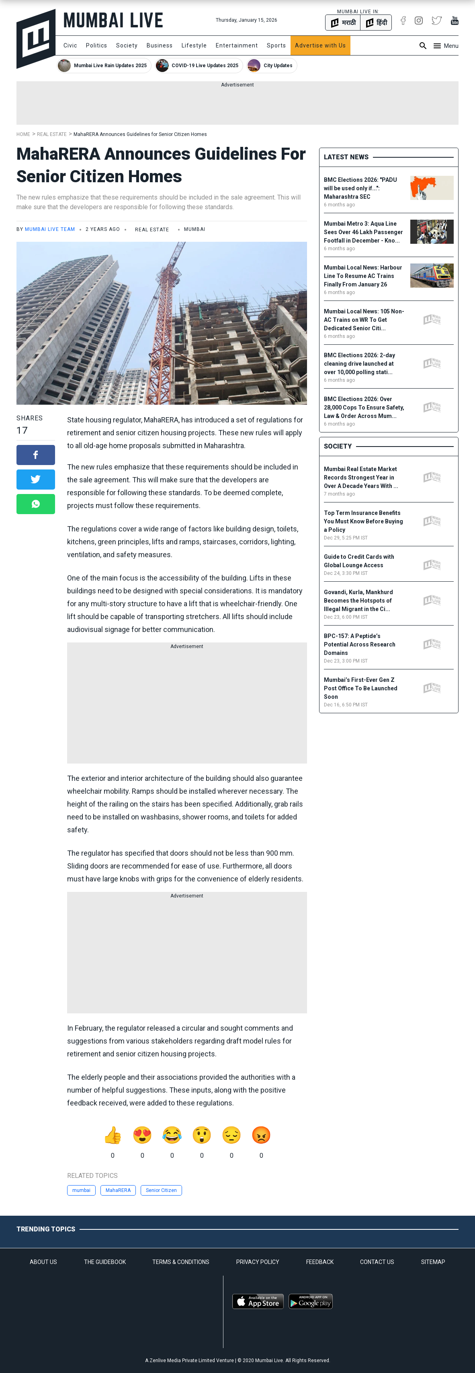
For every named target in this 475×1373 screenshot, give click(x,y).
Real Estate (52, 134)
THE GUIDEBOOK (105, 1262)
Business (160, 45)
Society (127, 45)
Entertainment (237, 45)
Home (23, 134)
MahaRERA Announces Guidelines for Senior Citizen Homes (140, 134)
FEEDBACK (320, 1262)
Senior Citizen (161, 1190)
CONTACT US (377, 1262)
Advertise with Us (320, 45)
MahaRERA (118, 1190)
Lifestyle (194, 45)
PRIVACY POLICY (257, 1262)
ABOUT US (43, 1262)
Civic (70, 45)
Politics (96, 45)
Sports (276, 45)
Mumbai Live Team (50, 229)
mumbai (81, 1190)
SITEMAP (433, 1262)
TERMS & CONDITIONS (180, 1262)
